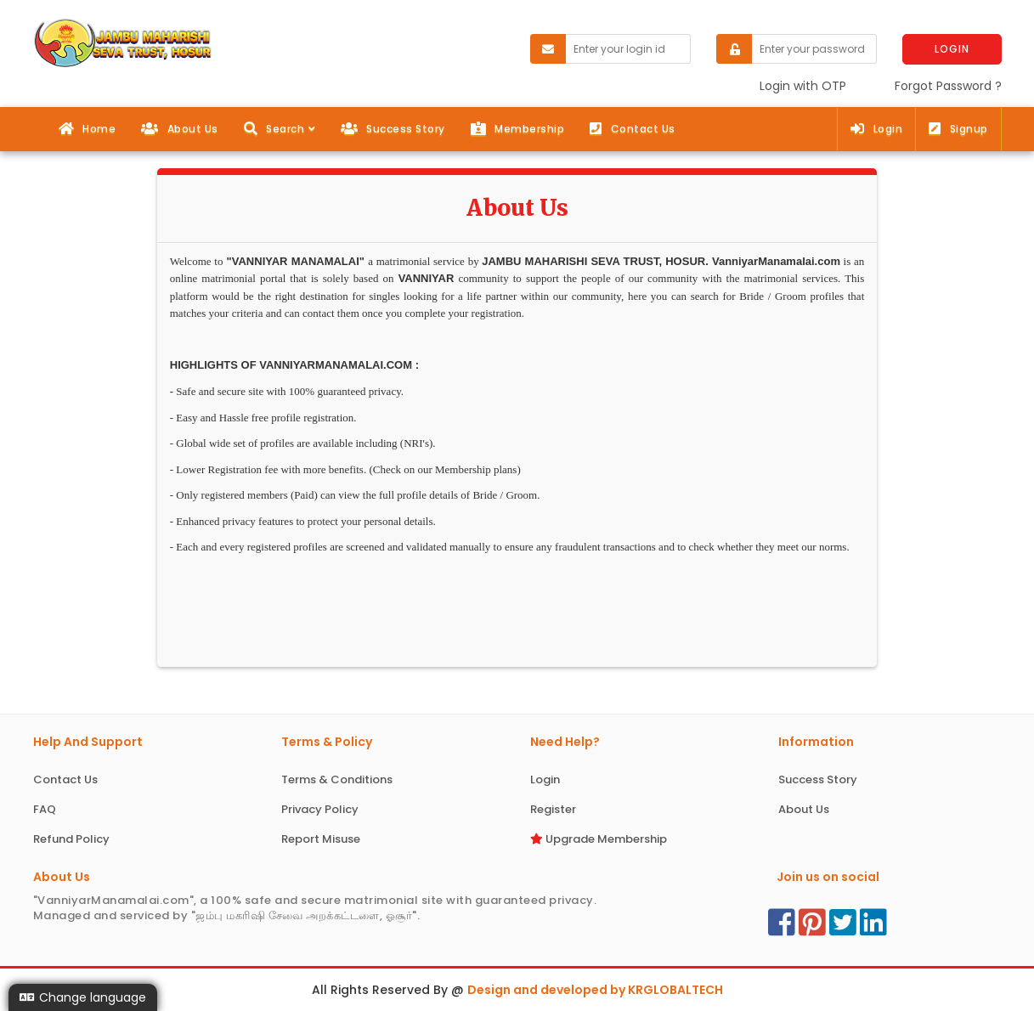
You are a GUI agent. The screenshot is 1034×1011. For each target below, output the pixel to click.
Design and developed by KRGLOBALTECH (595, 989)
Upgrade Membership (598, 839)
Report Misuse (320, 839)
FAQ (44, 809)
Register (553, 809)
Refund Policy (71, 839)
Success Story (393, 128)
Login (876, 128)
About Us (179, 128)
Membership (518, 128)
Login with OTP (803, 85)
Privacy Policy (320, 809)
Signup (958, 128)
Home (87, 128)
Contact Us (632, 128)
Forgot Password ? (948, 85)
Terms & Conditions (337, 779)
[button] (279, 129)
